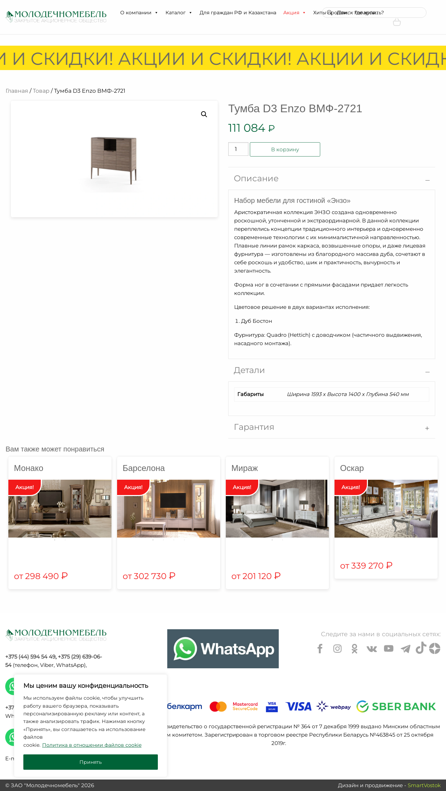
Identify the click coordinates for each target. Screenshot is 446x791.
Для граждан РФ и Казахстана (238, 12)
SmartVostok (424, 785)
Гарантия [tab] (254, 427)
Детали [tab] (249, 370)
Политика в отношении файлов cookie (91, 745)
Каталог (179, 13)
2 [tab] (65, 540)
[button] (156, 13)
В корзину (285, 149)
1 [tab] (54, 540)
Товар (41, 91)
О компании (139, 13)
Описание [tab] (256, 178)
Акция (294, 13)
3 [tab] (173, 540)
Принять (90, 762)
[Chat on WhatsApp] (223, 648)
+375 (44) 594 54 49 (30, 656)
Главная (17, 91)
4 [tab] (184, 540)
